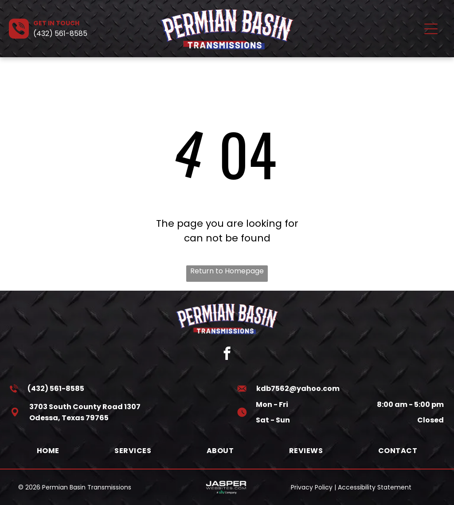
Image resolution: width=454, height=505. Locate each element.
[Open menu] (431, 29)
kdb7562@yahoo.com (298, 388)
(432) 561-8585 (60, 33)
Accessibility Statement (374, 487)
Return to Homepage (227, 271)
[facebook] (227, 354)
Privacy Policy (312, 487)
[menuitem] (48, 450)
